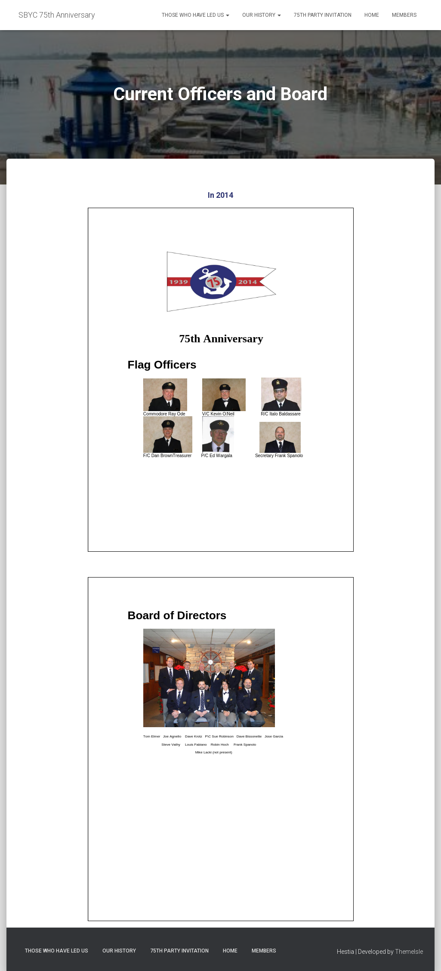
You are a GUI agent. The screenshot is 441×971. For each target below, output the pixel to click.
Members (404, 15)
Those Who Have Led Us (195, 15)
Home (371, 15)
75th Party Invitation (323, 15)
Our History (261, 15)
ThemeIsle (409, 951)
